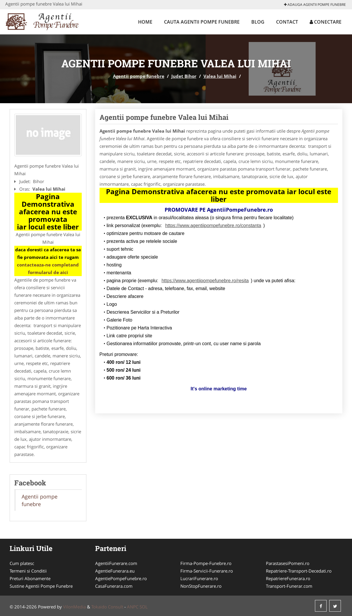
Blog (257, 22)
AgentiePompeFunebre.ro (121, 578)
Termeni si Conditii (28, 571)
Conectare (325, 22)
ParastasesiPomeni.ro (287, 563)
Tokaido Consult (107, 607)
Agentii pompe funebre (138, 76)
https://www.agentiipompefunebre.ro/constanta (213, 225)
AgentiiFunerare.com (116, 563)
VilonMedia (74, 607)
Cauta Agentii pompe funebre (202, 22)
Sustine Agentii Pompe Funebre (41, 586)
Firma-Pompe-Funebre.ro (205, 563)
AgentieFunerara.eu (115, 571)
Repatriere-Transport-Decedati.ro (299, 571)
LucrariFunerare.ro (199, 578)
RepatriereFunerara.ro (288, 578)
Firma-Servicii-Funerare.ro (206, 571)
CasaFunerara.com (114, 586)
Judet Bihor (183, 76)
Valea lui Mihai (219, 76)
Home (145, 22)
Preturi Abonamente (30, 578)
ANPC (132, 607)
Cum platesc (22, 563)
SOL (144, 607)
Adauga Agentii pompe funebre (315, 4)
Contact (287, 22)
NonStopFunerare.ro (201, 586)
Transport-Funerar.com (289, 586)
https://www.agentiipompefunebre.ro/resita (205, 280)
